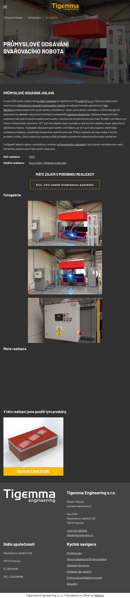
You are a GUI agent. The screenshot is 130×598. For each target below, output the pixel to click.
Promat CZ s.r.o (84, 101)
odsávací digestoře (78, 114)
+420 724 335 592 (77, 530)
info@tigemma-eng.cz (80, 535)
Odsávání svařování (55, 162)
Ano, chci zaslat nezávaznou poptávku (65, 184)
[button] (5, 7)
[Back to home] (65, 7)
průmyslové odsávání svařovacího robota (40, 105)
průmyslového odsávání (71, 144)
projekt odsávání (47, 101)
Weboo (99, 595)
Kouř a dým (35, 162)
